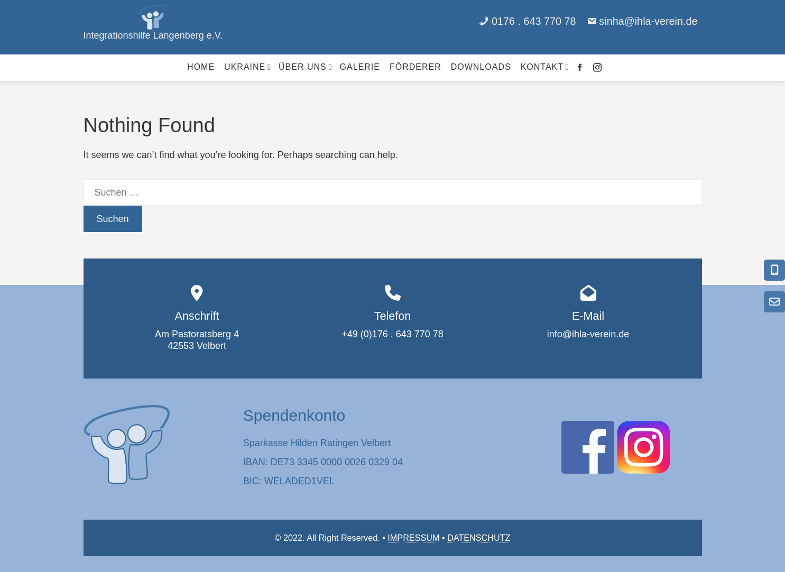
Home (201, 66)
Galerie (360, 66)
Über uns (306, 66)
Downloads (481, 66)
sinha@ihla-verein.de (648, 21)
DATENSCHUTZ (478, 537)
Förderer (415, 66)
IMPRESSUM (413, 537)
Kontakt (545, 66)
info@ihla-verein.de (588, 334)
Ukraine (247, 66)
